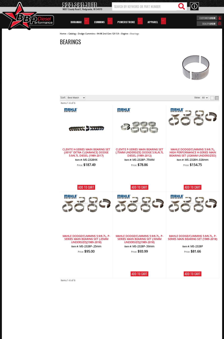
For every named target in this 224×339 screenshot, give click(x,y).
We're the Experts (23, 110)
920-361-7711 (20, 156)
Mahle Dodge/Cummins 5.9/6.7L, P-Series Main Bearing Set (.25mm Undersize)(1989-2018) (86, 239)
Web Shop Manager (145, 335)
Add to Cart (86, 187)
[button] (149, 6)
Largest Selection (22, 121)
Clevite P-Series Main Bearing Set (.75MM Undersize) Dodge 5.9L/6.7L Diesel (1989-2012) (139, 152)
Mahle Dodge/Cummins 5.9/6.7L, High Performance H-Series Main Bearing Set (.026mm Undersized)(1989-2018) (192, 152)
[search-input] (144, 7)
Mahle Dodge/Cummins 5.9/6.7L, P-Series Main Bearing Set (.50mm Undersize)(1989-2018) (139, 239)
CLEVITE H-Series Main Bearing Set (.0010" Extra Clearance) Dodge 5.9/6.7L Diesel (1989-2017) (86, 152)
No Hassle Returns (23, 131)
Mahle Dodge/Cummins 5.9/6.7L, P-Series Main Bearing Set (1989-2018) (192, 238)
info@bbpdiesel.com (126, 317)
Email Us (17, 148)
